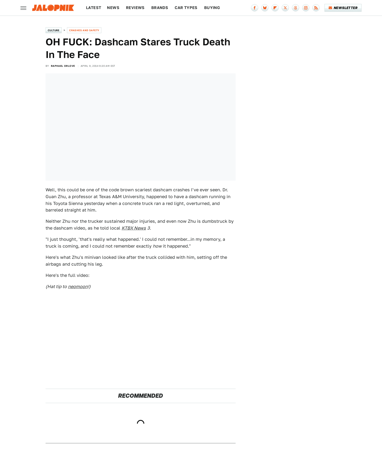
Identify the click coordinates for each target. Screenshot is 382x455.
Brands (159, 7)
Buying (212, 7)
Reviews (135, 7)
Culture (53, 30)
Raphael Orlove (63, 65)
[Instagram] (305, 7)
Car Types (186, 7)
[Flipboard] (275, 7)
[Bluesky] (264, 7)
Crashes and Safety (84, 30)
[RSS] (316, 7)
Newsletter (343, 7)
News (113, 7)
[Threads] (295, 7)
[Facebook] (254, 7)
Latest (93, 7)
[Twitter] (285, 7)
